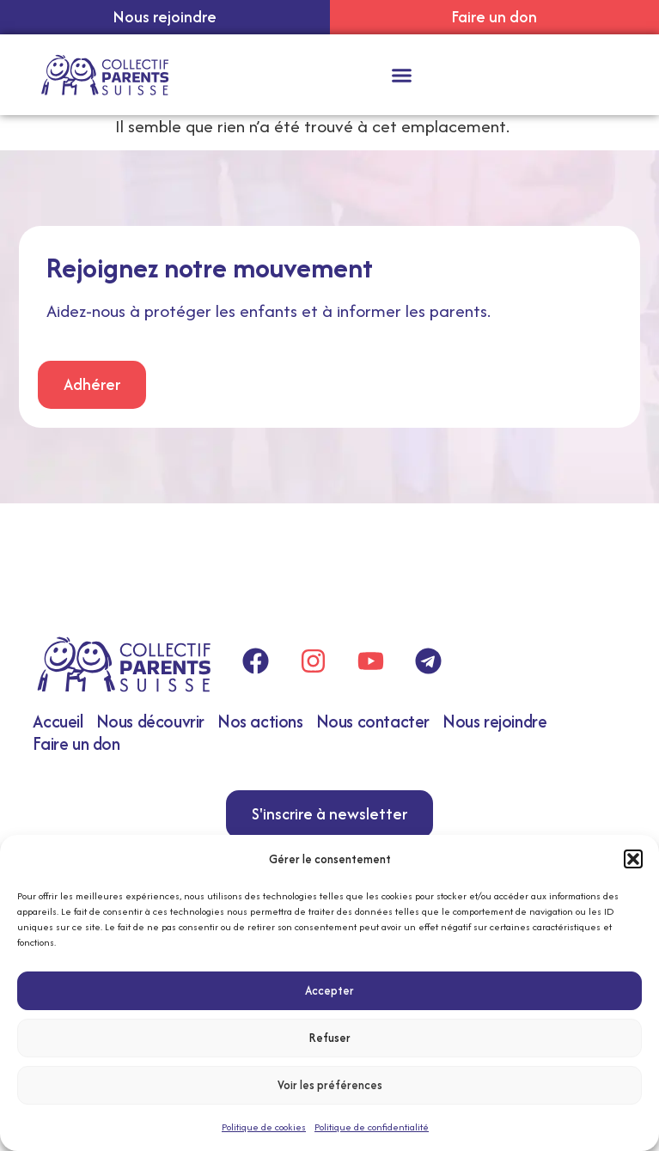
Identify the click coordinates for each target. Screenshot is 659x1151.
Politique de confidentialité (371, 1127)
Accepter (329, 990)
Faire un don (76, 743)
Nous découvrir (150, 721)
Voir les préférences (330, 1084)
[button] (633, 859)
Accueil (57, 721)
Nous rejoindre (494, 721)
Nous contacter (373, 721)
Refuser (330, 1037)
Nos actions (260, 721)
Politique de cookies (264, 1127)
